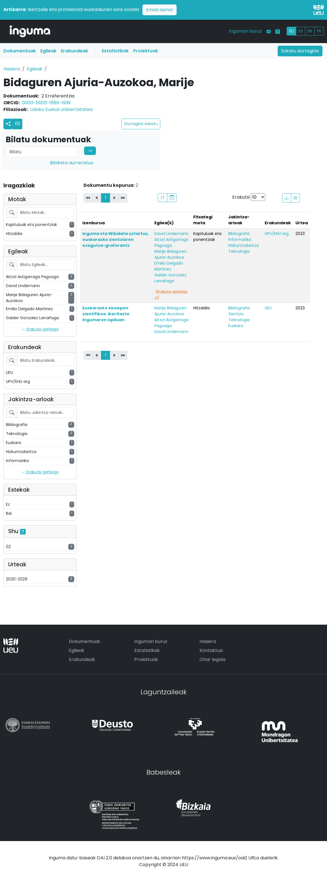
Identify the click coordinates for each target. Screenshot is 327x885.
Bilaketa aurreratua (71, 162)
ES (301, 31)
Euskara (235, 326)
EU (291, 31)
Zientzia (235, 314)
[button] (17, 124)
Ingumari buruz (245, 31)
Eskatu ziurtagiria (300, 51)
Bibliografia (239, 233)
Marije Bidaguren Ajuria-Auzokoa (170, 254)
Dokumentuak (19, 51)
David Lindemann (171, 233)
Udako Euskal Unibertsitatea (61, 109)
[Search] (41, 152)
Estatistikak (115, 51)
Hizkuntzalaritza (243, 245)
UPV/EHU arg (277, 233)
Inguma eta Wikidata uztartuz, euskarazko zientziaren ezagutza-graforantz (115, 239)
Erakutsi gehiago (40, 329)
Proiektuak (145, 51)
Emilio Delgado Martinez (168, 266)
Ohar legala (212, 659)
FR (319, 31)
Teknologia (239, 251)
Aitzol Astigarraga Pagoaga (171, 242)
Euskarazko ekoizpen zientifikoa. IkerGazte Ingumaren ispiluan (106, 314)
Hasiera (11, 69)
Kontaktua (211, 650)
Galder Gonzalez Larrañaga (170, 278)
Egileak (48, 51)
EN (310, 31)
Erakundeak (74, 51)
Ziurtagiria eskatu (141, 124)
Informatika (239, 239)
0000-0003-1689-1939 (46, 102)
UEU (268, 308)
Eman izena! (159, 9)
